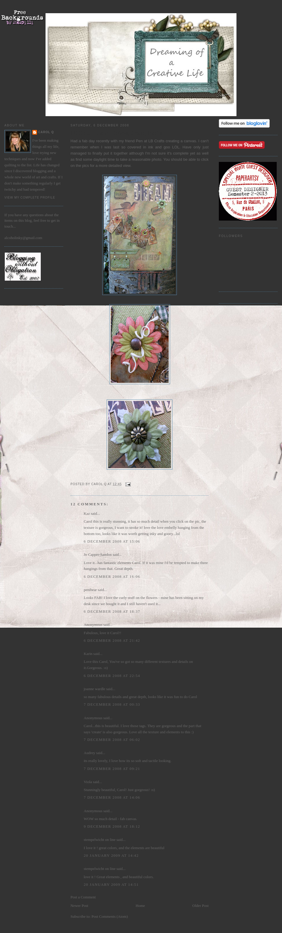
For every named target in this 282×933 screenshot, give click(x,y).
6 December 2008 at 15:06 (112, 541)
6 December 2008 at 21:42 (112, 640)
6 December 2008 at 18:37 (112, 611)
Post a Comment (83, 897)
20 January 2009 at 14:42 (111, 855)
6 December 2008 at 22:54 (112, 675)
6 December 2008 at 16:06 (112, 576)
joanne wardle (94, 689)
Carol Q (46, 132)
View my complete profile (29, 197)
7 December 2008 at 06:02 (112, 739)
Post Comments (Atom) (110, 916)
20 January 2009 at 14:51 (111, 884)
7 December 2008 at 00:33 (112, 704)
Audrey (89, 753)
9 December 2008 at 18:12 (112, 826)
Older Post (200, 905)
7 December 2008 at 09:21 (112, 768)
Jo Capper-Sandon (98, 554)
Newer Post (79, 905)
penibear (90, 589)
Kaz (87, 513)
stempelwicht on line (99, 839)
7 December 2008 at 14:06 (112, 797)
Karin (88, 653)
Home (140, 905)
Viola (88, 782)
